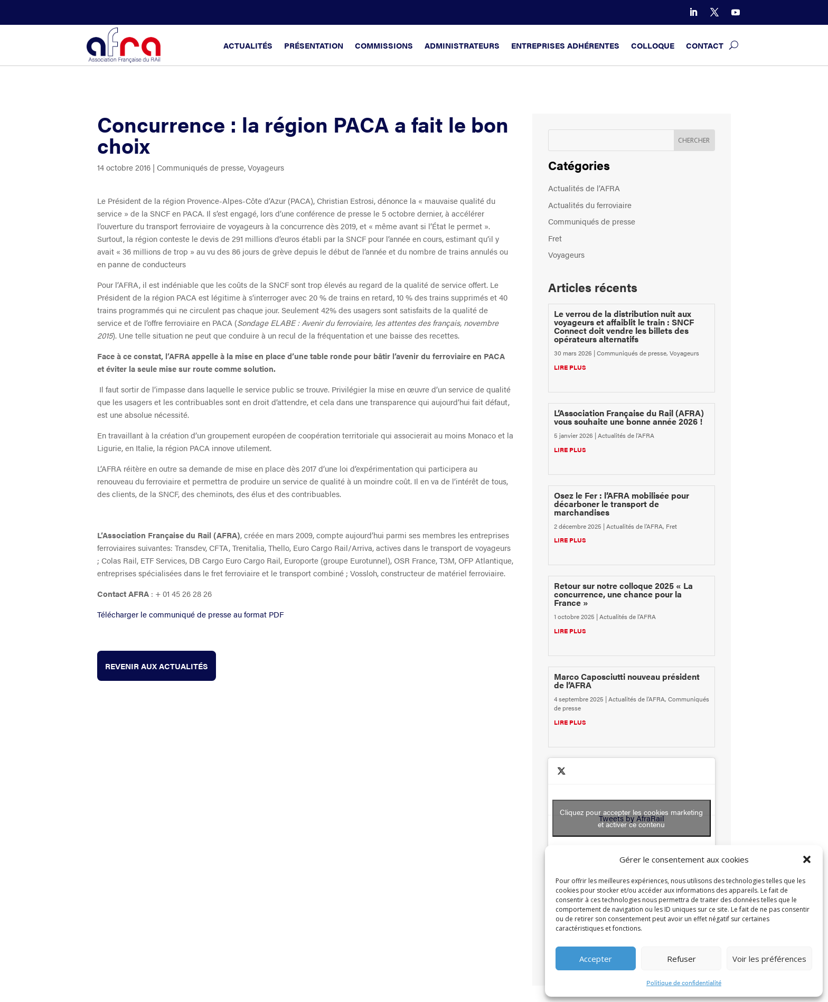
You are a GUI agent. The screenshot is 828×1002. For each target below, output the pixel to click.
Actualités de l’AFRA (584, 187)
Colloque (652, 45)
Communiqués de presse (200, 167)
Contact (704, 45)
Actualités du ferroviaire (590, 204)
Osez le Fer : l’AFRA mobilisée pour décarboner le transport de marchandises (621, 503)
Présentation (313, 45)
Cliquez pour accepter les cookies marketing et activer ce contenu (631, 818)
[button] (807, 859)
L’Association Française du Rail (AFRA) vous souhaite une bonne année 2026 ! (629, 417)
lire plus (570, 367)
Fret (555, 238)
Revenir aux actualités (156, 665)
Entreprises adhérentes (565, 45)
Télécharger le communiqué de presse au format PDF (190, 614)
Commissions (384, 45)
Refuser (681, 958)
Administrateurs (462, 45)
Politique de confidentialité (683, 982)
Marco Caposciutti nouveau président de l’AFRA (627, 680)
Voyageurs (266, 167)
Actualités (247, 45)
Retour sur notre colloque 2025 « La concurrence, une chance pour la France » (623, 593)
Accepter (595, 958)
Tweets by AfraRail (631, 818)
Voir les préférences (769, 958)
